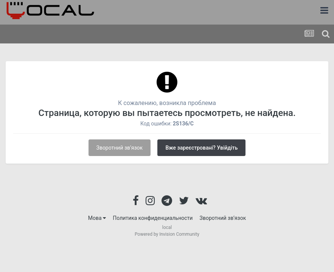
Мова (97, 218)
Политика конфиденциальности (153, 218)
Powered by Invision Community (167, 234)
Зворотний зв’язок (119, 148)
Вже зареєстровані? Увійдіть (201, 148)
